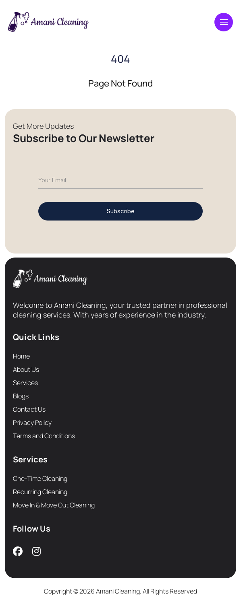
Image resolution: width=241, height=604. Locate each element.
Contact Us (29, 409)
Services (25, 382)
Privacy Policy (32, 422)
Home (21, 356)
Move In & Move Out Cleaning (54, 505)
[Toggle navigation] (223, 22)
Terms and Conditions (44, 435)
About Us (26, 369)
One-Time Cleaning (40, 478)
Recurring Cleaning (40, 491)
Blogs (21, 396)
